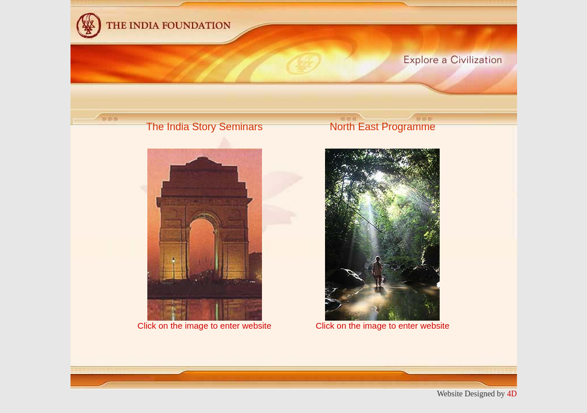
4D (511, 393)
